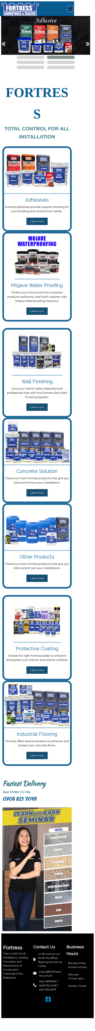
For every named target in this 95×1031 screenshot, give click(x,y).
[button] (30, 59)
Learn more (47, 203)
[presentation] (3, 46)
